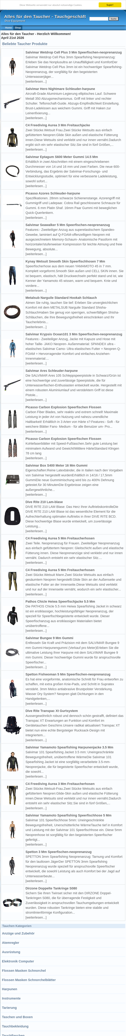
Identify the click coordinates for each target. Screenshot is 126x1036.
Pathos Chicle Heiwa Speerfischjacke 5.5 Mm (60, 601)
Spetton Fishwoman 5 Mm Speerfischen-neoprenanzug (68, 674)
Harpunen (9, 989)
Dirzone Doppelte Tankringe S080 (51, 888)
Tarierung (9, 1008)
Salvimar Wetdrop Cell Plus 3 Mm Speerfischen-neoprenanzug (74, 52)
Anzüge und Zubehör (18, 933)
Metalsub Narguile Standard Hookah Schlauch (61, 298)
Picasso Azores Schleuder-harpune (53, 193)
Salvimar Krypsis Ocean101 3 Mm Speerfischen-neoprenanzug (74, 334)
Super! (110, 4)
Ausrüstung (11, 952)
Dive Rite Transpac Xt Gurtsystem (52, 711)
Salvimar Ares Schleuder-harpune (52, 371)
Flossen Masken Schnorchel (24, 970)
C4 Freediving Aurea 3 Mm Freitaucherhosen (60, 784)
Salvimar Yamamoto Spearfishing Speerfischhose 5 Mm (69, 815)
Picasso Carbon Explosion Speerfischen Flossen (63, 407)
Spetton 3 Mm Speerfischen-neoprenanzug (59, 852)
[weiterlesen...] (36, 81)
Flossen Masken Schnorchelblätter (29, 980)
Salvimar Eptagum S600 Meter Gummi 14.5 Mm (62, 157)
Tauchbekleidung (15, 1026)
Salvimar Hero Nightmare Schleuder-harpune (60, 89)
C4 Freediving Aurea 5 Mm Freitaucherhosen (60, 538)
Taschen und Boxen (17, 1017)
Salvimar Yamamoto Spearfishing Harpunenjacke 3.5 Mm (69, 747)
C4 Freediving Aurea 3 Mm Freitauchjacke (58, 125)
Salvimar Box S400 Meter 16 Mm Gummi (56, 465)
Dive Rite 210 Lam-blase (44, 502)
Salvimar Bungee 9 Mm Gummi (49, 638)
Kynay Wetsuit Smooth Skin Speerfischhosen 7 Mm (65, 261)
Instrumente (11, 998)
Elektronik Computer (18, 961)
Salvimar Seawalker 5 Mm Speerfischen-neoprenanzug (68, 225)
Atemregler (10, 943)
